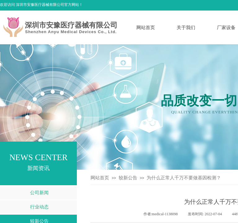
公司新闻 (39, 192)
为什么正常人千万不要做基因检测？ (184, 177)
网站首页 (145, 27)
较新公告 (128, 177)
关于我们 (186, 27)
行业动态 (39, 206)
